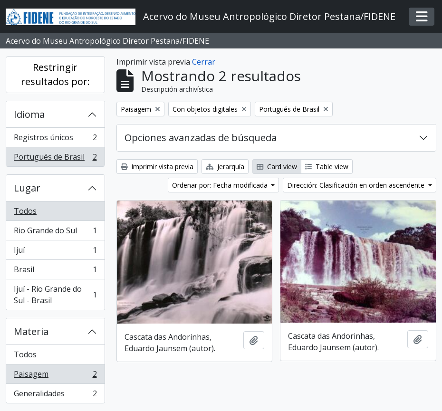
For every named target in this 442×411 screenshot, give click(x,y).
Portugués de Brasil (55, 158)
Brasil (55, 271)
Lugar (27, 188)
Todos (25, 211)
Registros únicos (55, 139)
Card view (277, 166)
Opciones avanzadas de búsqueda (201, 137)
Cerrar (203, 62)
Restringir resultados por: (55, 74)
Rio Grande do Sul (55, 232)
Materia (31, 331)
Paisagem (55, 376)
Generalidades (55, 395)
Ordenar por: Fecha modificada (220, 185)
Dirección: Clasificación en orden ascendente (356, 185)
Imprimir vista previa (157, 166)
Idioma (29, 114)
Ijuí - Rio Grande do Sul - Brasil (55, 295)
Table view (326, 166)
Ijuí (55, 252)
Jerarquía (225, 166)
